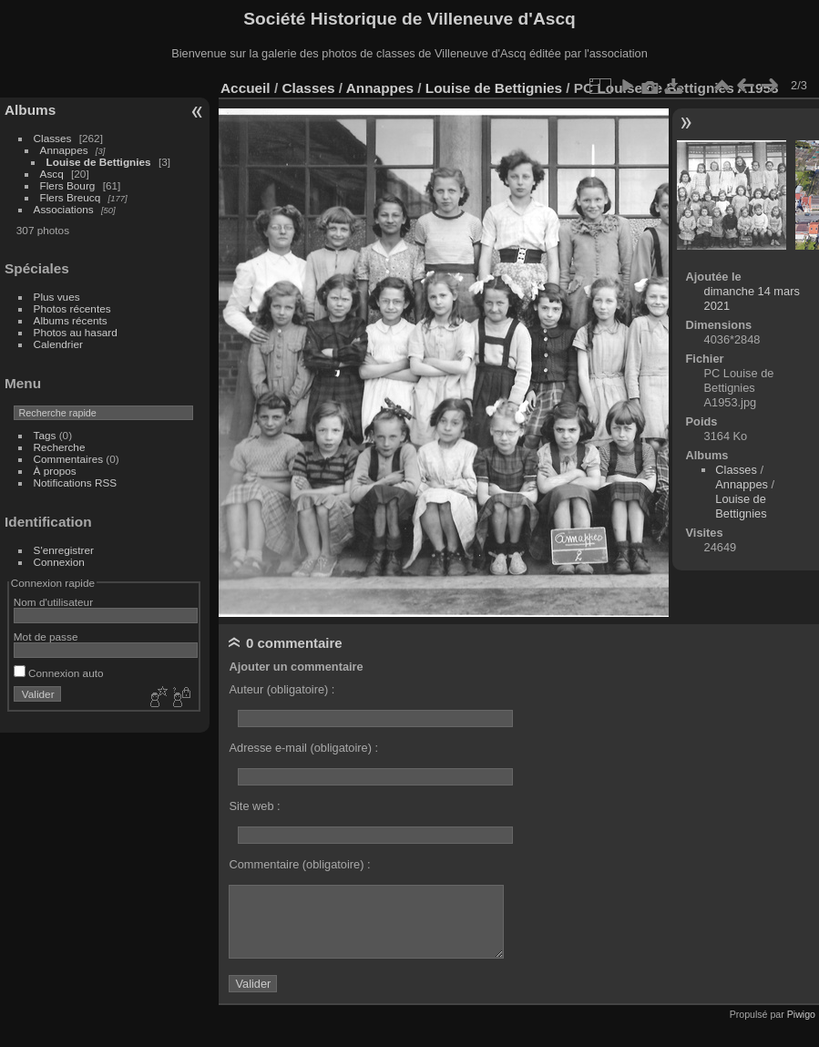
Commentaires (69, 459)
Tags (45, 435)
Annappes (64, 150)
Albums (30, 110)
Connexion (59, 562)
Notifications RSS (76, 482)
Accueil (245, 88)
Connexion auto (59, 673)
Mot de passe (46, 636)
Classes (53, 138)
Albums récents (70, 320)
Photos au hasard (76, 332)
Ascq (52, 174)
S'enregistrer (64, 550)
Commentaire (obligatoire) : (299, 864)
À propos (55, 471)
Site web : (254, 806)
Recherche (60, 447)
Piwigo (801, 1014)
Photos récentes (72, 308)
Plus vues (57, 297)
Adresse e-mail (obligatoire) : (303, 747)
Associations (64, 209)
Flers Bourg (68, 185)
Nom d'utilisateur (53, 602)
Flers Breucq (70, 197)
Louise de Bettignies (98, 162)
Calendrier (58, 344)
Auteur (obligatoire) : (281, 689)
